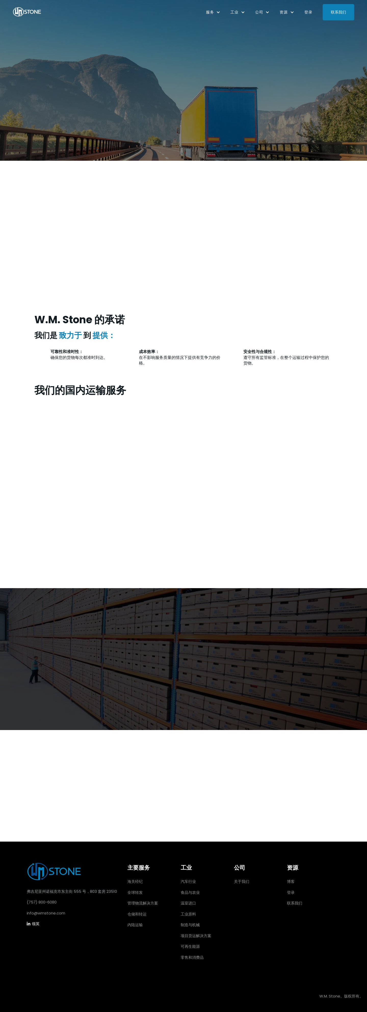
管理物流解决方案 (142, 903)
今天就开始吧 (68, 279)
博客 (291, 881)
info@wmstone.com (46, 913)
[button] (213, 12)
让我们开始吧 (183, 817)
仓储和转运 (137, 914)
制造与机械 (190, 924)
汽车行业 (188, 881)
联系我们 (338, 12)
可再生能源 (190, 946)
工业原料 (188, 914)
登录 (308, 12)
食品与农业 (190, 892)
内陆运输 (135, 924)
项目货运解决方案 (196, 935)
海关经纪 (135, 881)
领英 (33, 924)
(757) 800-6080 (42, 902)
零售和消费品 (192, 957)
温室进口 (188, 903)
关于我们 (241, 881)
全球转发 (135, 892)
